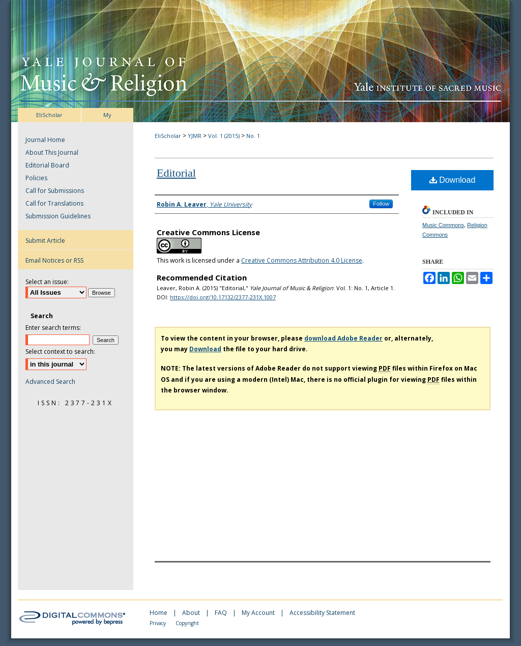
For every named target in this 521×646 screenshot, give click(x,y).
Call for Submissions (54, 190)
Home (159, 612)
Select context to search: (60, 351)
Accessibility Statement (322, 612)
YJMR (194, 135)
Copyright (187, 623)
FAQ (221, 612)
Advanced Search (50, 381)
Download (452, 180)
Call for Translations (54, 203)
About (191, 612)
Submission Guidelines (58, 216)
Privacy (158, 623)
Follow (381, 204)
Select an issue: (47, 281)
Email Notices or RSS (54, 260)
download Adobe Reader (343, 338)
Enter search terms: (53, 327)
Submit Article (45, 240)
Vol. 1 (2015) (224, 135)
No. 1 (253, 135)
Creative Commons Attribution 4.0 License (301, 260)
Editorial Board (47, 165)
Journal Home (45, 139)
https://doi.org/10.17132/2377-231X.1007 (223, 297)
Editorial (176, 172)
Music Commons (443, 225)
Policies (36, 178)
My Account (259, 612)
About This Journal (51, 152)
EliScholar (168, 135)
